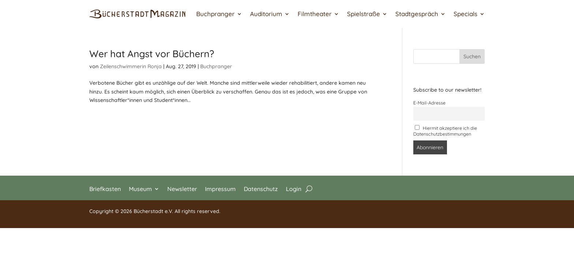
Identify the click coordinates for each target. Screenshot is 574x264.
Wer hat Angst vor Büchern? (151, 54)
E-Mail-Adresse (429, 103)
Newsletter (182, 188)
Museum (140, 188)
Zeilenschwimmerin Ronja (131, 66)
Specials (465, 14)
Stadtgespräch (416, 14)
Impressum (220, 188)
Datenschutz (261, 188)
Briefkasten (105, 188)
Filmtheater (315, 14)
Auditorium (266, 14)
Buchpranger (215, 14)
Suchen (472, 56)
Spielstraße (363, 14)
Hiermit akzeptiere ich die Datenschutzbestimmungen (445, 131)
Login (293, 188)
